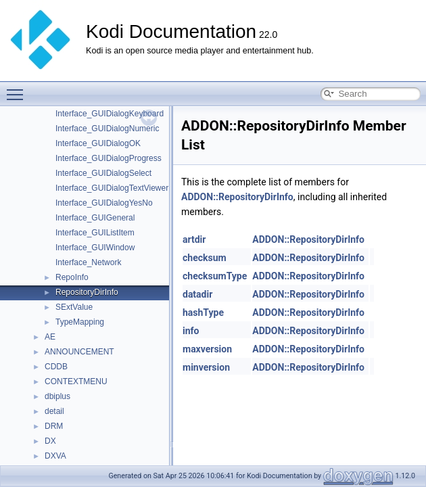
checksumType (215, 276)
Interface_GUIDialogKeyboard (109, 113)
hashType (203, 312)
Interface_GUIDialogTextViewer (111, 188)
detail (54, 411)
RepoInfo (72, 277)
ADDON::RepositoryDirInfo (237, 196)
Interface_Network (88, 262)
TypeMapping (79, 322)
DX (50, 441)
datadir (197, 294)
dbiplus (57, 396)
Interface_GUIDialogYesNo (104, 203)
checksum (205, 257)
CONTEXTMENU (76, 381)
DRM (54, 426)
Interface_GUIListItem (95, 232)
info (191, 330)
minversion (206, 367)
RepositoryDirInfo (86, 292)
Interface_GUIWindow (95, 247)
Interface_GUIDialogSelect (103, 173)
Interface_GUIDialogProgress (108, 158)
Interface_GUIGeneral (95, 218)
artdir (194, 239)
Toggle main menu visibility (18, 88)
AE (50, 337)
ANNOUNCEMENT (79, 351)
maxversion (207, 349)
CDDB (56, 366)
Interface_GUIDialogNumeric (107, 128)
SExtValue (74, 307)
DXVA (55, 456)
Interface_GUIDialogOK (98, 143)
